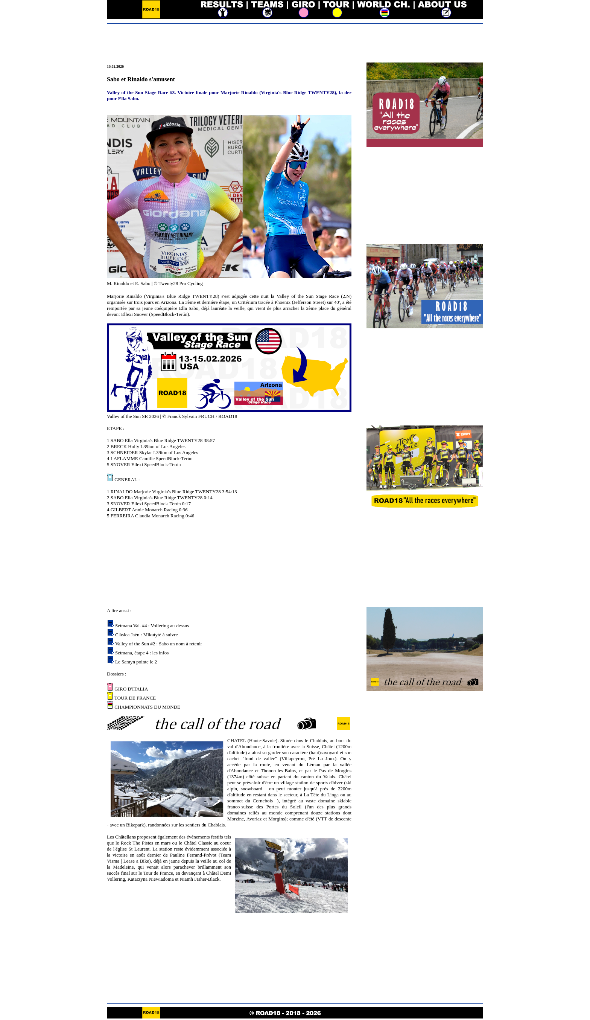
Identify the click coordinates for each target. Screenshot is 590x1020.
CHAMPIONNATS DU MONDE (146, 707)
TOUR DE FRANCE (134, 698)
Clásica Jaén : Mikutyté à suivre (146, 634)
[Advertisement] (295, 44)
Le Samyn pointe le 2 (136, 662)
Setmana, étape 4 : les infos (142, 653)
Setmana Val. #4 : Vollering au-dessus (152, 625)
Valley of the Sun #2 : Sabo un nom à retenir (158, 643)
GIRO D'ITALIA (130, 689)
